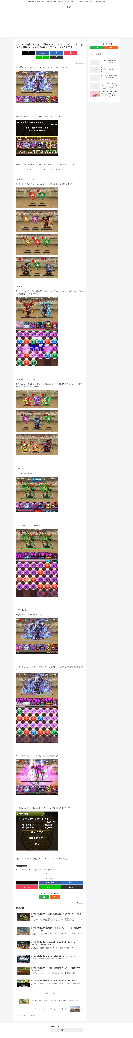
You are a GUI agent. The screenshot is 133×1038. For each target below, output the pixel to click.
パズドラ (38, 865)
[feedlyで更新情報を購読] (47, 892)
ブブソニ (45, 865)
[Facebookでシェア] (32, 53)
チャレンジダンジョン (22, 865)
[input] (104, 54)
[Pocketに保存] (55, 53)
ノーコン (32, 865)
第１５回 (52, 865)
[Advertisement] (66, 25)
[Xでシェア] (21, 53)
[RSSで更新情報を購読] (51, 892)
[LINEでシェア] (66, 53)
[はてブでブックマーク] (44, 53)
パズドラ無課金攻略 (21, 861)
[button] (78, 53)
